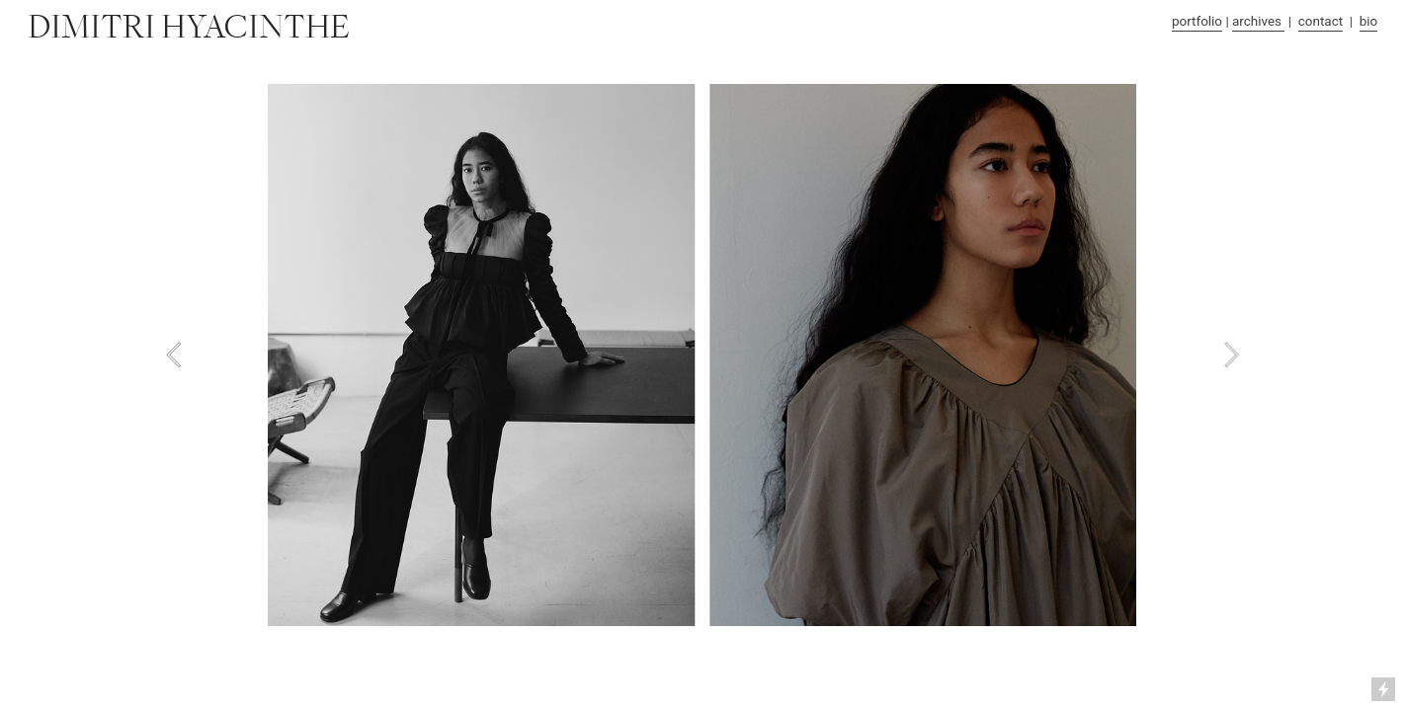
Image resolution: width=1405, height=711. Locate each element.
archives (1258, 21)
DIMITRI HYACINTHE (189, 27)
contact (1320, 21)
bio (1369, 21)
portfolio (1197, 21)
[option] (702, 355)
